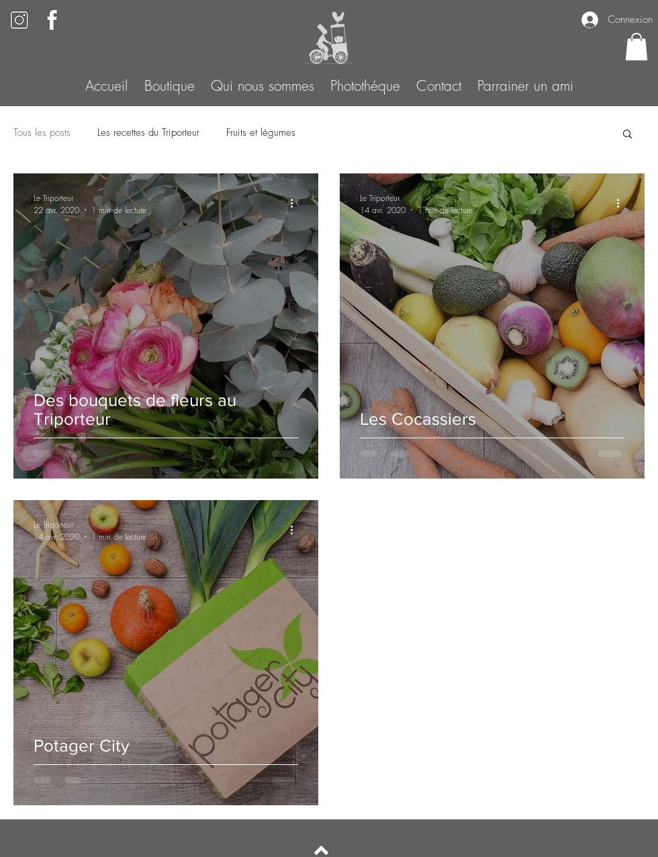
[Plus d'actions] (296, 204)
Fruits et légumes (260, 132)
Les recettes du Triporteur (148, 132)
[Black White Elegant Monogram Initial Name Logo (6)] (52, 20)
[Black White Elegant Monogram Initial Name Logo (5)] (19, 20)
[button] (636, 46)
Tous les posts (41, 132)
